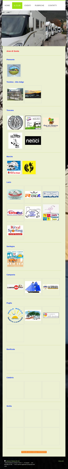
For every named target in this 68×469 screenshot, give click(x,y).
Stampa (7, 461)
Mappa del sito (16, 461)
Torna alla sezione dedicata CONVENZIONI (34, 452)
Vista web (61, 461)
